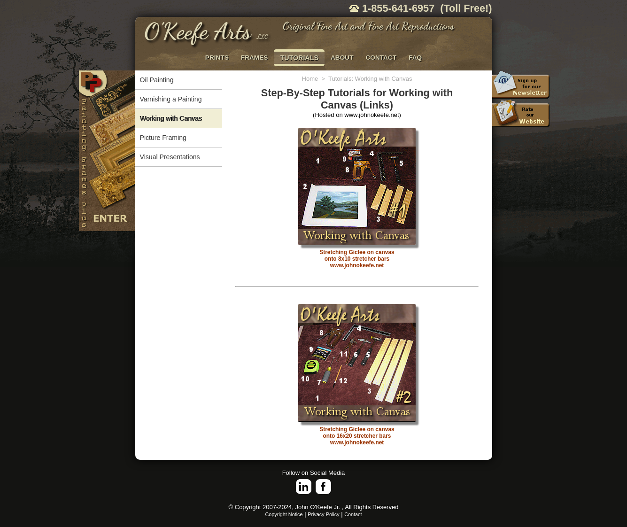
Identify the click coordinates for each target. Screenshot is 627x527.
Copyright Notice (284, 514)
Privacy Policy (323, 514)
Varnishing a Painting (171, 99)
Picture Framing (163, 137)
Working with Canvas (171, 118)
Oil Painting (157, 80)
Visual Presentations (170, 157)
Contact (353, 514)
